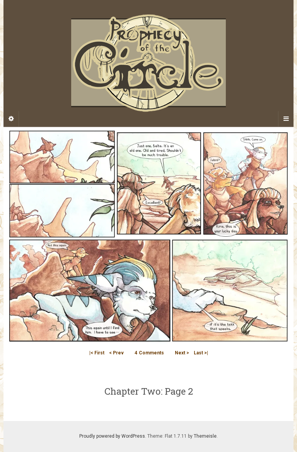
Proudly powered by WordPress (112, 436)
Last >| (201, 353)
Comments (149, 353)
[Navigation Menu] (286, 119)
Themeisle (205, 436)
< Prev (116, 353)
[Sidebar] (11, 119)
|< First (96, 353)
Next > (182, 353)
